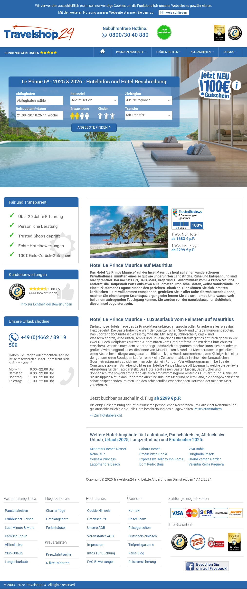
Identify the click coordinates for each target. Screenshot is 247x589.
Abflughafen (25, 94)
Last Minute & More (19, 528)
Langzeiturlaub (16, 562)
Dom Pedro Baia (151, 465)
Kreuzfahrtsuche (58, 555)
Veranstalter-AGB (100, 537)
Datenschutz (96, 520)
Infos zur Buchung (101, 554)
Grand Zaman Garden (205, 460)
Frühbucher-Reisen (19, 520)
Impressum (95, 545)
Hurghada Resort (202, 454)
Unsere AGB (96, 528)
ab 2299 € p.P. (183, 250)
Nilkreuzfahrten (57, 563)
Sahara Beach (150, 449)
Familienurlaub (16, 537)
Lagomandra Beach (105, 465)
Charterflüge (55, 511)
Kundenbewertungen (31, 53)
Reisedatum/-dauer (31, 109)
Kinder (103, 109)
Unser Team (137, 520)
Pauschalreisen (16, 511)
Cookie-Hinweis (98, 511)
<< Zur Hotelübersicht (106, 416)
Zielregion (133, 94)
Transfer (131, 109)
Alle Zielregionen (138, 101)
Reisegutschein (139, 528)
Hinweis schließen (173, 12)
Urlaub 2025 (116, 440)
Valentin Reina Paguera (206, 465)
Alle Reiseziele (82, 101)
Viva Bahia (197, 449)
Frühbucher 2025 (185, 440)
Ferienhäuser (56, 528)
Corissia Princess (103, 460)
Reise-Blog (136, 554)
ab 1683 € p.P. (183, 239)
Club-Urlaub (14, 554)
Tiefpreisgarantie (141, 545)
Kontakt (134, 511)
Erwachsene (79, 109)
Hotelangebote (57, 520)
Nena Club (97, 454)
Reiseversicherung (142, 562)
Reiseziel (77, 94)
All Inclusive (13, 545)
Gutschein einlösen (142, 537)
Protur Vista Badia (153, 454)
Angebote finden (95, 128)
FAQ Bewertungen (100, 562)
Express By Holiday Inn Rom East (164, 460)
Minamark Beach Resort (108, 449)
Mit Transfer (135, 115)
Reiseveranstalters (208, 409)
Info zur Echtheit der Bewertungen (46, 305)
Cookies (120, 6)
